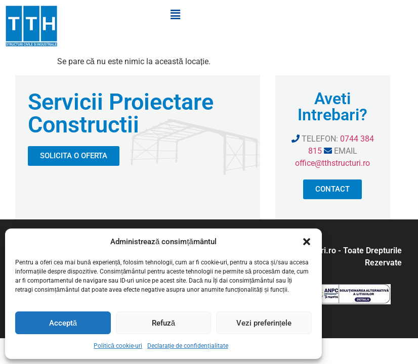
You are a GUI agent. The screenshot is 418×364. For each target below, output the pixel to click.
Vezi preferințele (263, 323)
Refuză (163, 323)
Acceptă (63, 323)
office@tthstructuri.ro (332, 163)
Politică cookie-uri (118, 345)
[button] (307, 242)
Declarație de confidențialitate (187, 345)
